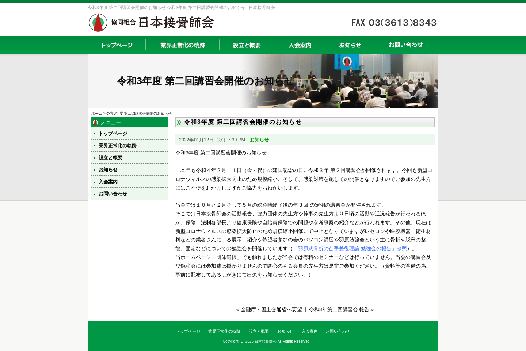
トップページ (116, 45)
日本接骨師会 (266, 341)
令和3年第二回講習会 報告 (339, 309)
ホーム (96, 113)
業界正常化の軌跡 (182, 45)
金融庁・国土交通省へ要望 (271, 309)
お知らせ (350, 45)
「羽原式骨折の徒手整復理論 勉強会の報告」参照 (350, 248)
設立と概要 (247, 45)
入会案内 (300, 45)
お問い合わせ (406, 45)
